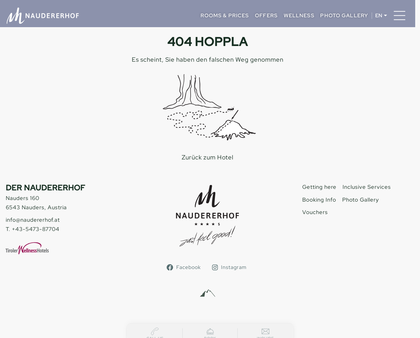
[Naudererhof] (42, 15)
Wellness (299, 15)
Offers (266, 15)
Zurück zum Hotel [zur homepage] (208, 157)
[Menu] (399, 15)
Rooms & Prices (225, 15)
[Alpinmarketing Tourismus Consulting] (207, 293)
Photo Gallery (344, 15)
